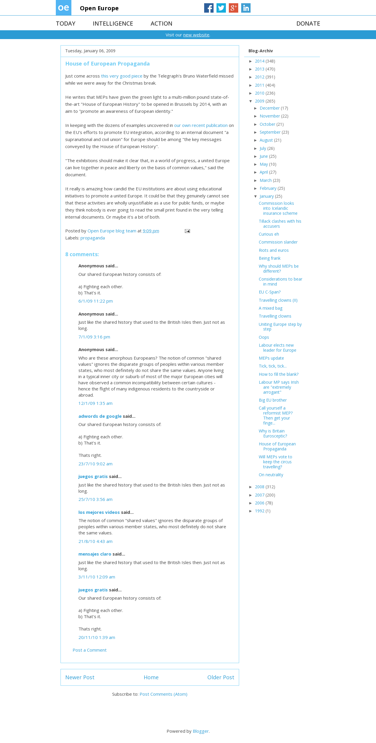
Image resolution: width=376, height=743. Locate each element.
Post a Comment (90, 650)
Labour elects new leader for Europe (277, 347)
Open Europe (99, 8)
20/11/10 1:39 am (96, 637)
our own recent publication (201, 125)
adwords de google (100, 416)
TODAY (65, 23)
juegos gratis (93, 476)
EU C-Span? (270, 292)
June (264, 156)
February (269, 188)
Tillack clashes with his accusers (280, 223)
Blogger (201, 731)
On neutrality (271, 474)
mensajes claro (94, 554)
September (271, 132)
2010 (260, 93)
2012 (260, 77)
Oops (264, 337)
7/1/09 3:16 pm (94, 337)
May (264, 164)
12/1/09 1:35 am (95, 403)
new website (196, 35)
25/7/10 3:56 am (95, 499)
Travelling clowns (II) (278, 300)
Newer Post (80, 677)
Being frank (270, 258)
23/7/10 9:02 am (95, 464)
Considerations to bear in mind (280, 281)
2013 (260, 69)
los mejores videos (99, 512)
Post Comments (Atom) (163, 694)
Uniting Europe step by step (280, 326)
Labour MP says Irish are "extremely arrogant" (279, 387)
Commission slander (278, 242)
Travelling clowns (275, 316)
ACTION (161, 23)
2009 (260, 101)
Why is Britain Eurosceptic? (273, 433)
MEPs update (271, 358)
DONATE (308, 23)
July (263, 148)
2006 (260, 503)
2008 (260, 486)
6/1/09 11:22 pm (95, 301)
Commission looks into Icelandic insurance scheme (278, 208)
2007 (260, 495)
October (268, 124)
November (270, 116)
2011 (260, 85)
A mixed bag (270, 308)
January (267, 196)
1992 (260, 511)
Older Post (220, 677)
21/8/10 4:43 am (95, 541)
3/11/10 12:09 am (96, 577)
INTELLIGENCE (113, 23)
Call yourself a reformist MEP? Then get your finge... (276, 415)
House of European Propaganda (277, 446)
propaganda (92, 238)
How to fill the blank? (278, 374)
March (266, 180)
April (264, 172)
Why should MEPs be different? (279, 268)
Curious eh (269, 234)
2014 (260, 61)
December (270, 108)
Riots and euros (274, 250)
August (267, 140)
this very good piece (122, 76)
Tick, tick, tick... (273, 366)
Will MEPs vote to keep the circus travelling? (275, 461)
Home (151, 677)
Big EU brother (273, 400)
